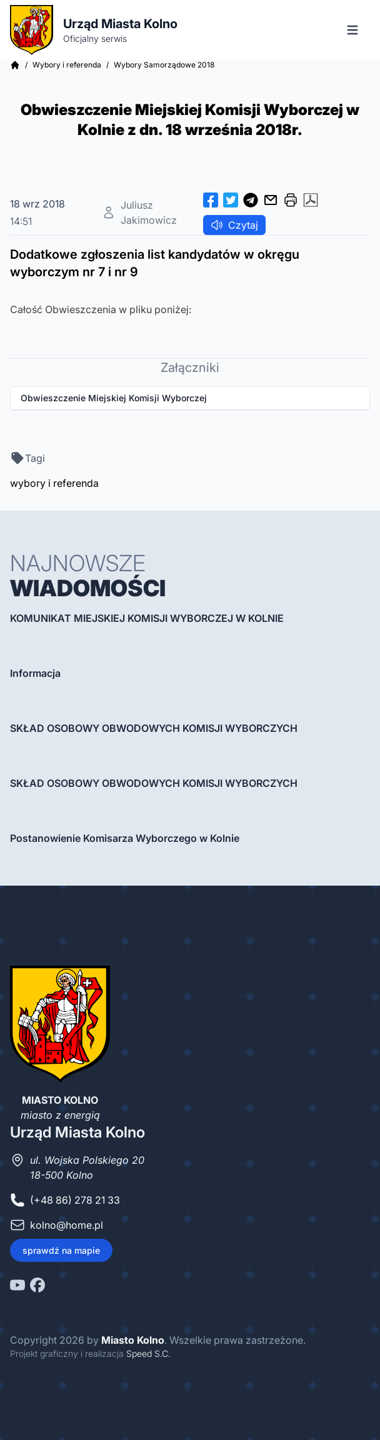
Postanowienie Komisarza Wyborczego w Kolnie (124, 838)
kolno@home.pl (66, 1225)
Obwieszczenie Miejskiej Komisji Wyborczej (114, 397)
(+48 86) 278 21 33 (75, 1200)
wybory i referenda (54, 483)
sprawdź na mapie (61, 1250)
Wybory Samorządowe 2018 (164, 64)
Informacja (35, 673)
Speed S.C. (148, 1353)
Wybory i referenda (66, 64)
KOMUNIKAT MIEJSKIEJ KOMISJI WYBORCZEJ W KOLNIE (147, 618)
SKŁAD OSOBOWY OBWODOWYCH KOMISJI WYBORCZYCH (154, 728)
